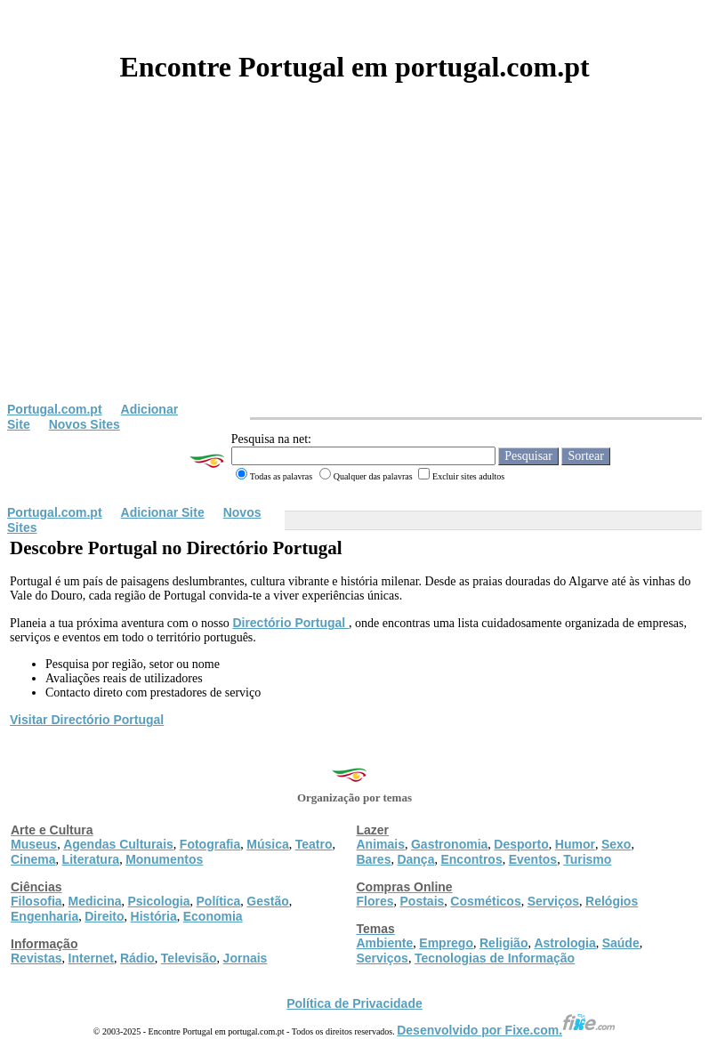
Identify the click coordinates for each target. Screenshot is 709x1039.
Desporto (521, 844)
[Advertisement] (354, 268)
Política (219, 901)
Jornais (245, 958)
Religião (503, 943)
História (154, 916)
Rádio (137, 958)
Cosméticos (485, 901)
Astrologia (564, 943)
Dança (415, 859)
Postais (422, 901)
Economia (213, 916)
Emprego (446, 943)
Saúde (621, 943)
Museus (34, 844)
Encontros (471, 859)
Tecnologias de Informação (495, 958)
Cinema (33, 859)
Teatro (314, 844)
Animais (381, 844)
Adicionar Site (163, 512)
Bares (374, 859)
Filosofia (36, 901)
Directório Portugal (290, 623)
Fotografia (210, 844)
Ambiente (385, 943)
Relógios (611, 901)
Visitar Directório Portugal (87, 720)
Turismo (587, 859)
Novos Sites (84, 424)
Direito (104, 916)
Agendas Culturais (118, 844)
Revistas (36, 958)
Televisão (189, 958)
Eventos (533, 859)
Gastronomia (449, 844)
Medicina (95, 901)
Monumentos (164, 859)
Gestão (267, 901)
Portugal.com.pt (54, 409)
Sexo (616, 844)
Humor (575, 844)
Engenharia (44, 916)
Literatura (91, 859)
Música (267, 844)
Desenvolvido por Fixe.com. (506, 1030)
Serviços (553, 901)
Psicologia (158, 901)
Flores (375, 901)
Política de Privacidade (354, 1003)
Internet (91, 958)
